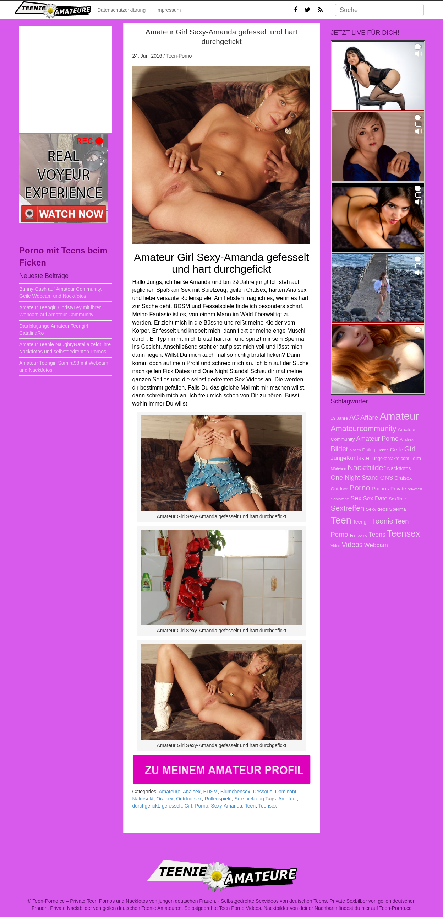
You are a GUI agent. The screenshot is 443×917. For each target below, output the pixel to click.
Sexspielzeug (249, 798)
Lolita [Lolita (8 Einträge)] (415, 458)
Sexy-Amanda (226, 806)
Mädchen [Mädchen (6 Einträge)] (338, 469)
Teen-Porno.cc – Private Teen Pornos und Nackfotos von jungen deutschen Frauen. (125, 901)
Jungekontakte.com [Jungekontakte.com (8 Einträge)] (390, 458)
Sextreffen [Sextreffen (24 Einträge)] (348, 508)
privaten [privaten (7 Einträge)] (415, 489)
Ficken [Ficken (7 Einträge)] (382, 449)
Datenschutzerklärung (121, 10)
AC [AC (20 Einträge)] (354, 417)
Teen (250, 806)
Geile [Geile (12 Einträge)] (396, 449)
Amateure (169, 791)
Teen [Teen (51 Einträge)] (341, 520)
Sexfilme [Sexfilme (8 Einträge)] (397, 499)
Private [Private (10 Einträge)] (398, 489)
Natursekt (143, 798)
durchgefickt (145, 806)
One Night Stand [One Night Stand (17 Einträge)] (355, 477)
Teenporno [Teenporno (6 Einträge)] (358, 535)
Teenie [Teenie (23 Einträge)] (382, 521)
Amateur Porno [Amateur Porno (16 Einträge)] (377, 438)
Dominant (285, 791)
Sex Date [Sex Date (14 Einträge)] (375, 498)
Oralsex (164, 798)
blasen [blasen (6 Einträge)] (355, 450)
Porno (201, 806)
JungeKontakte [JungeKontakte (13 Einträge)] (350, 458)
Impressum (168, 10)
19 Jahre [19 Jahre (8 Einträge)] (339, 418)
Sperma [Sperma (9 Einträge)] (397, 509)
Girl (188, 806)
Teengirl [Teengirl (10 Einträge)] (362, 522)
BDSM (210, 791)
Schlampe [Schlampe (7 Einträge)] (340, 499)
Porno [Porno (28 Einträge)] (359, 487)
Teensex (267, 806)
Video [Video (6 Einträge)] (335, 545)
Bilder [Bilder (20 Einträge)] (340, 449)
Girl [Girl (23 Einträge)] (410, 449)
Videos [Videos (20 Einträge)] (351, 544)
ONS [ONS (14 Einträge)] (386, 477)
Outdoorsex (189, 798)
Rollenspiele (217, 798)
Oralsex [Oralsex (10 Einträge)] (403, 478)
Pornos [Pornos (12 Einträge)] (380, 489)
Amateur (287, 798)
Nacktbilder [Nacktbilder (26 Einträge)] (366, 467)
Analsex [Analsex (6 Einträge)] (407, 439)
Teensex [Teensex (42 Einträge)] (403, 533)
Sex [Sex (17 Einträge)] (356, 498)
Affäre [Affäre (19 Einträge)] (369, 417)
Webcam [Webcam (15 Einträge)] (376, 544)
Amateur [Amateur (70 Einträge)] (399, 416)
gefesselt (172, 806)
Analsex (192, 791)
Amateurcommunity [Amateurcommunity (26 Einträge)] (363, 428)
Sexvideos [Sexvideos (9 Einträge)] (377, 509)
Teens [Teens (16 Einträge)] (377, 534)
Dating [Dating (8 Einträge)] (368, 449)
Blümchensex (235, 791)
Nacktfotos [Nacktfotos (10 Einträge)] (399, 468)
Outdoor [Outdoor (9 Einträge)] (339, 489)
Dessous (262, 791)
